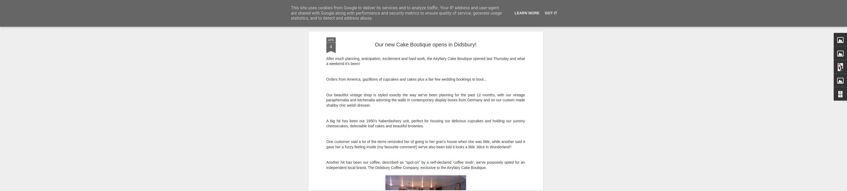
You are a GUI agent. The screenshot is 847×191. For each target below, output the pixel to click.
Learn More (527, 13)
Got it (551, 13)
